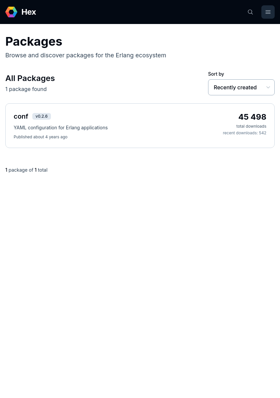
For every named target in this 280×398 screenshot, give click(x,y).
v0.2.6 (42, 116)
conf (21, 116)
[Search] (250, 12)
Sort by (216, 74)
